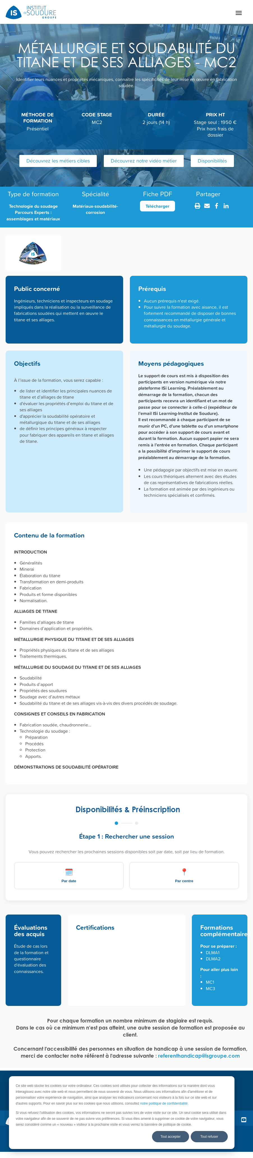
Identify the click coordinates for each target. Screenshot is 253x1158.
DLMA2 (213, 958)
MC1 (210, 982)
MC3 (210, 988)
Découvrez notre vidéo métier (144, 160)
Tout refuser (209, 1137)
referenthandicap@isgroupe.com (199, 1056)
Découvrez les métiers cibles (58, 160)
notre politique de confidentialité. (164, 1103)
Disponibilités (212, 160)
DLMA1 (212, 952)
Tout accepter (170, 1137)
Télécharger (157, 206)
